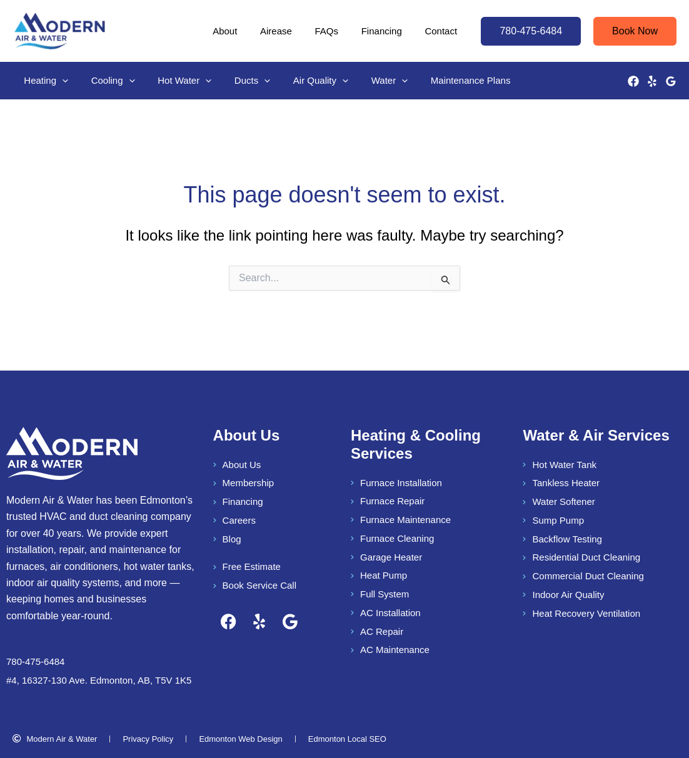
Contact (443, 31)
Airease (290, 31)
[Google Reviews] (670, 81)
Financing (388, 31)
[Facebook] (633, 81)
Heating (44, 80)
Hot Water (174, 80)
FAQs (337, 31)
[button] (531, 31)
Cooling (107, 80)
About (243, 31)
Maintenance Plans (444, 80)
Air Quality (301, 80)
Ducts (238, 80)
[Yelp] (652, 81)
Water (366, 80)
